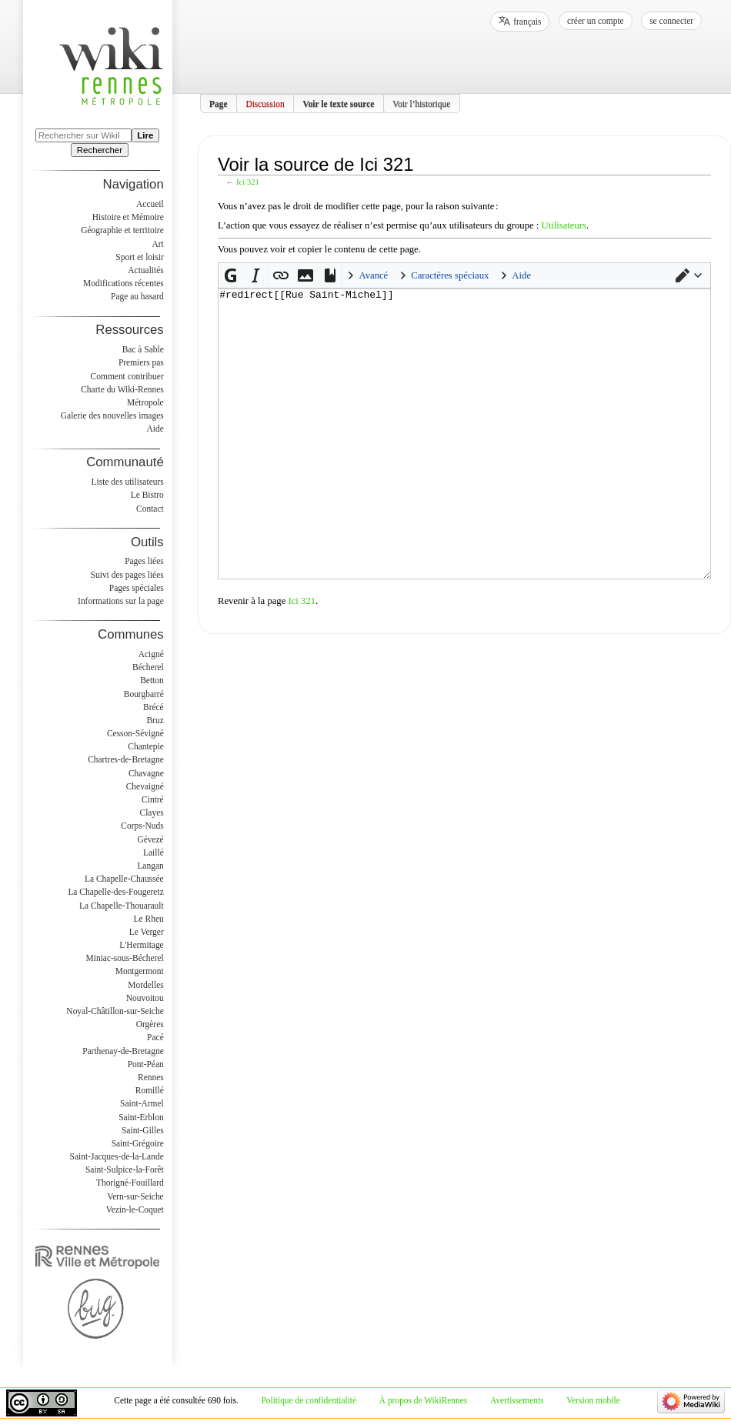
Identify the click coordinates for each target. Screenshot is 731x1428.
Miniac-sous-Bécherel (125, 958)
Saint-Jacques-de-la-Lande (117, 1156)
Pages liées (144, 561)
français (527, 21)
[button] (688, 275)
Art (157, 244)
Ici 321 (247, 182)
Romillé (149, 1090)
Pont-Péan (146, 1064)
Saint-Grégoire (138, 1143)
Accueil (150, 204)
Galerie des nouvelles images (112, 415)
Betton (152, 680)
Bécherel (148, 667)
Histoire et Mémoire (128, 217)
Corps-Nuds (142, 825)
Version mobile (592, 1400)
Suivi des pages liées (127, 574)
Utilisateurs (563, 225)
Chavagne (146, 773)
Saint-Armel (142, 1103)
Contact (150, 508)
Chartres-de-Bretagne (126, 759)
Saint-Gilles (143, 1130)
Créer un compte (595, 20)
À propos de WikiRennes (423, 1400)
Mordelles (145, 984)
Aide (154, 428)
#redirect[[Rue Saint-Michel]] (464, 463)
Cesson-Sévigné (135, 733)
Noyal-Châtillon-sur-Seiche (114, 1011)
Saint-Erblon (141, 1117)
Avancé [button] (373, 275)
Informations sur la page (121, 601)
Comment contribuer (127, 376)
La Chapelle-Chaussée (124, 878)
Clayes (152, 812)
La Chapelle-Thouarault (121, 905)
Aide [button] (521, 275)
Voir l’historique (421, 103)
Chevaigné (145, 786)
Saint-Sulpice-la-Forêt (124, 1169)
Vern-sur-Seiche (135, 1196)
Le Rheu (149, 918)
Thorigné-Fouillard (130, 1182)
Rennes (151, 1077)
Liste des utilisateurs (128, 481)
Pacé (155, 1037)
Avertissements (517, 1400)
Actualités (145, 270)
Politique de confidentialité (308, 1400)
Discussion (264, 103)
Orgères (150, 1024)
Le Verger (146, 931)
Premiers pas (141, 362)
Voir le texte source (338, 103)
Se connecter (671, 20)
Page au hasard (137, 296)
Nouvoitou (145, 998)
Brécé (153, 707)
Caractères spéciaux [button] (450, 275)
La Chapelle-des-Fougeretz (115, 891)
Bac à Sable (143, 349)
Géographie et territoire (122, 230)
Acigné (151, 654)
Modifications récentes (123, 283)
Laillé (153, 852)
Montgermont (139, 971)
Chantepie (145, 746)
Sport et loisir (139, 257)
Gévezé (150, 839)
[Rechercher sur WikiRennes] (83, 135)
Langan (150, 865)
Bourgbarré (144, 694)
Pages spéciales (136, 587)
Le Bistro (147, 494)
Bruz (154, 720)
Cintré (153, 799)
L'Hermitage (141, 944)
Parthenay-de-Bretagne (123, 1051)
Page (218, 103)
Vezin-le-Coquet (135, 1209)
